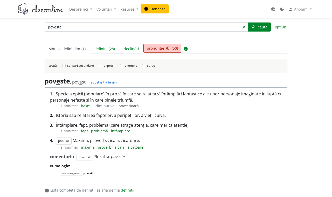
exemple (131, 65)
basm (86, 105)
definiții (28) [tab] (104, 48)
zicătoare (135, 147)
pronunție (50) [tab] (162, 48)
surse (151, 65)
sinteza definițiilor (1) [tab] (67, 48)
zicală (120, 147)
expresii (109, 65)
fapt (85, 130)
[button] (273, 9)
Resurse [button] (127, 9)
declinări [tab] (131, 48)
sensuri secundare (80, 65)
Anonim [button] (298, 9)
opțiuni (281, 27)
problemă (100, 130)
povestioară (129, 105)
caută (259, 27)
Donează (154, 8)
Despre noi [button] (79, 9)
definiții (127, 190)
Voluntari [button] (104, 9)
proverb (105, 147)
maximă (88, 147)
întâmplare (120, 130)
